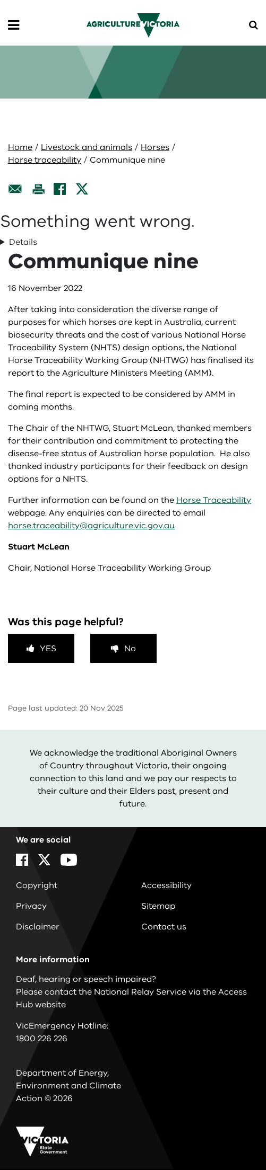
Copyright (36, 885)
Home (20, 147)
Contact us (163, 927)
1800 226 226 (41, 1038)
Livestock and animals (86, 147)
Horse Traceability (213, 500)
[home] (133, 25)
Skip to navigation (0, 0)
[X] (82, 189)
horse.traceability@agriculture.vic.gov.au (91, 525)
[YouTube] (69, 860)
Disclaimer (37, 927)
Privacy (31, 906)
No (130, 648)
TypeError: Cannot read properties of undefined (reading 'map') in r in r (133, 242)
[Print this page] (38, 189)
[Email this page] (15, 189)
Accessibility (166, 885)
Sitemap (158, 906)
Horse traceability (44, 160)
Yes (48, 648)
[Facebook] (60, 189)
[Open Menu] (13, 25)
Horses (155, 147)
